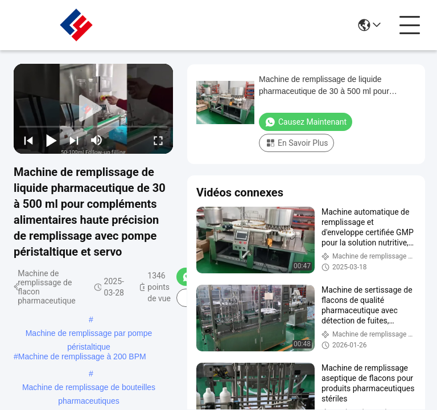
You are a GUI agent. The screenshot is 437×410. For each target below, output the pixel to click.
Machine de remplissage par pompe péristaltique (89, 334)
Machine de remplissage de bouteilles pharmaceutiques (88, 388)
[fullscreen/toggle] (158, 140)
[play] (93, 109)
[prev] (28, 140)
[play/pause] (51, 140)
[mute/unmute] (96, 140)
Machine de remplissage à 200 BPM (82, 356)
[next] (74, 140)
